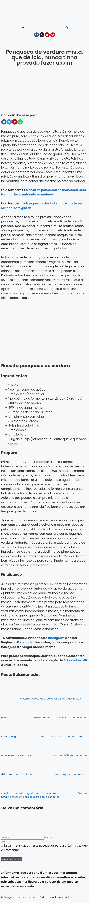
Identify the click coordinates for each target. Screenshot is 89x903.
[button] (23, 28)
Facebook (24, 642)
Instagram (56, 638)
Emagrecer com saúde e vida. (20, 900)
